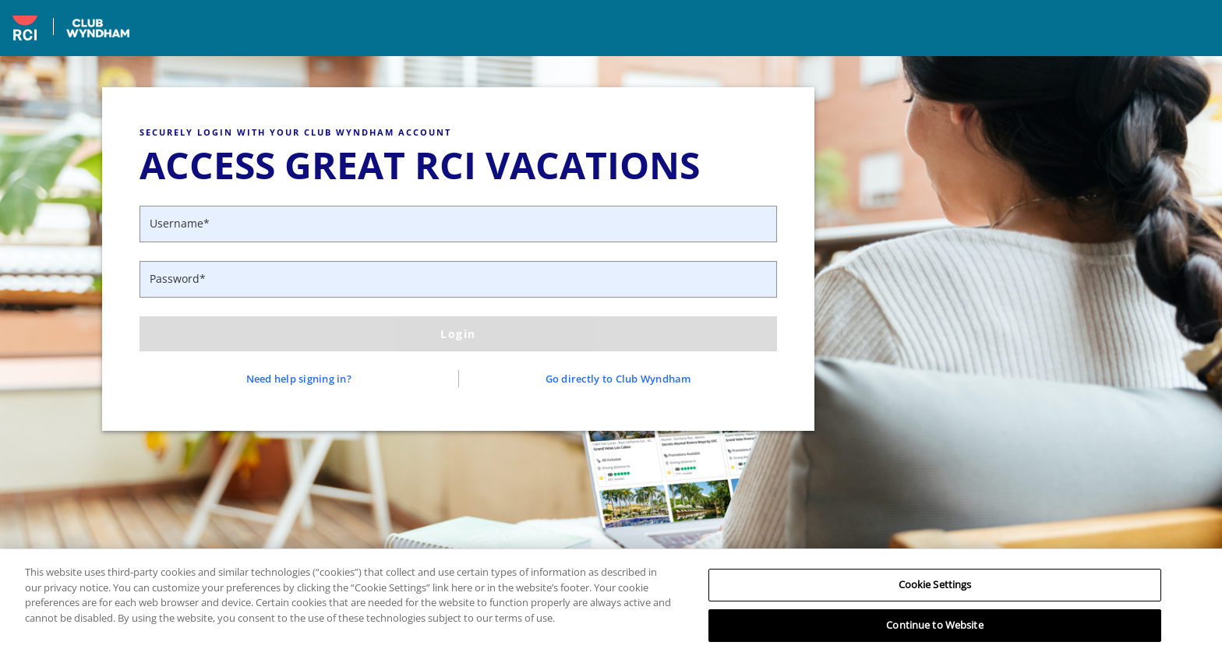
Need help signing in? (298, 379)
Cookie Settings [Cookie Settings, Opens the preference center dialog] (935, 591)
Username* (180, 223)
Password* (178, 278)
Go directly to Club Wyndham (618, 379)
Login (458, 333)
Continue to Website (934, 631)
